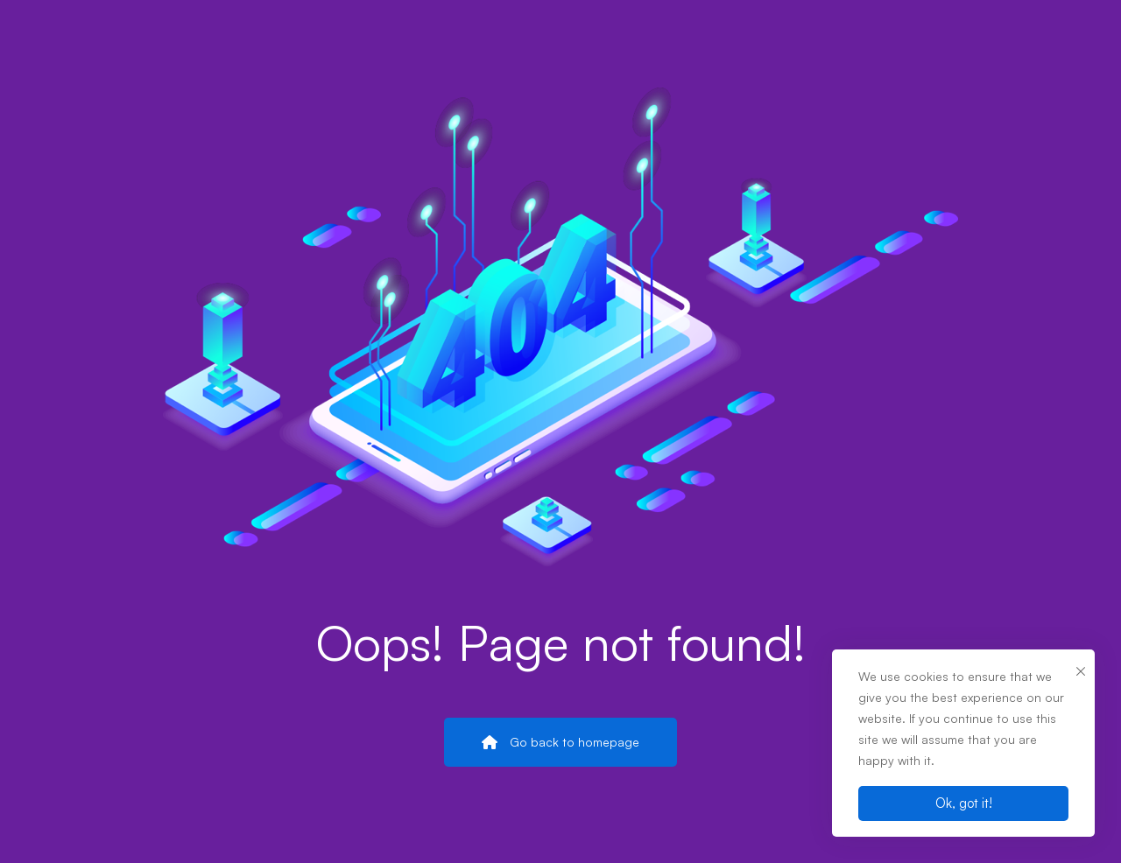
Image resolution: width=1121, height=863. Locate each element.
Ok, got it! (963, 803)
